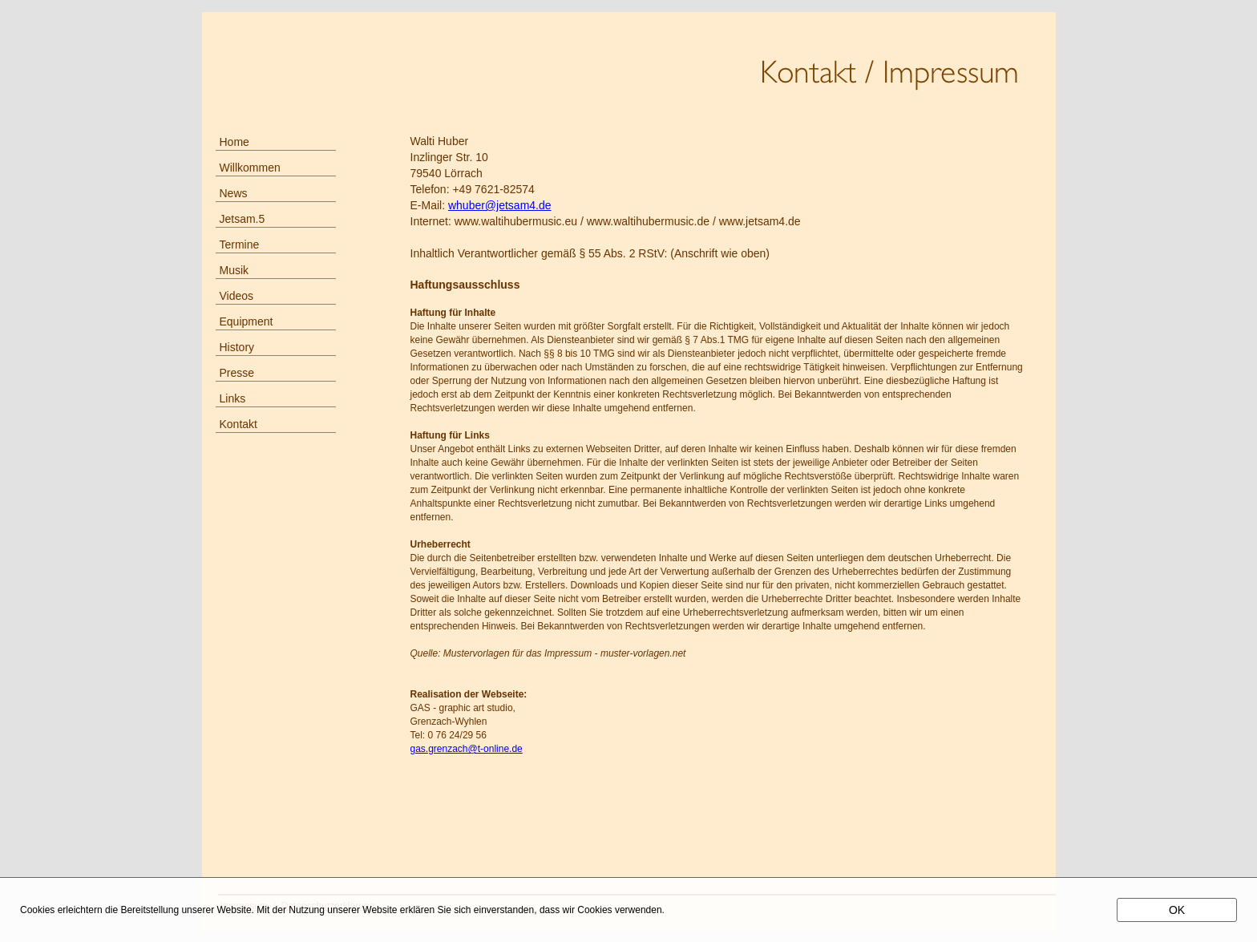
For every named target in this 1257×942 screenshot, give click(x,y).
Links (233, 398)
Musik (234, 270)
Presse (237, 372)
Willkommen (250, 167)
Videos (237, 295)
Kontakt (238, 424)
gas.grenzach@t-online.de (466, 748)
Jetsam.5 (242, 218)
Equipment (246, 321)
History (237, 347)
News (234, 193)
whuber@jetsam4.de (500, 205)
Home (234, 141)
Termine (240, 244)
